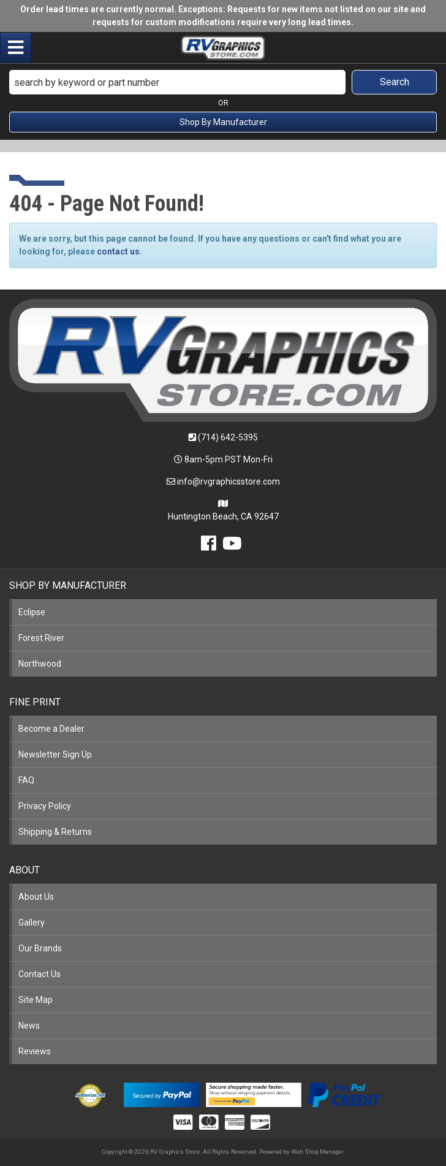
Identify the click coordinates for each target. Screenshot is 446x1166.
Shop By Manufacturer (223, 122)
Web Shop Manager (317, 1151)
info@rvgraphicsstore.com (228, 481)
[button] (223, 82)
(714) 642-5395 (228, 437)
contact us (118, 251)
